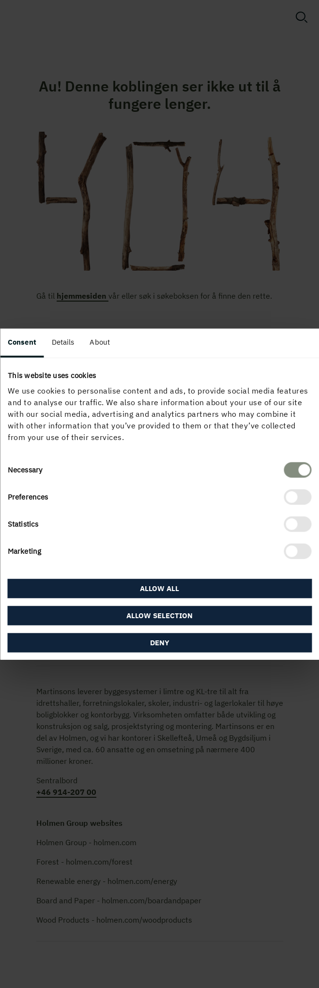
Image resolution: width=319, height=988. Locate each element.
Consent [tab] (22, 341)
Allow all (159, 588)
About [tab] (100, 341)
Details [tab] (63, 341)
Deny (159, 642)
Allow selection (159, 615)
